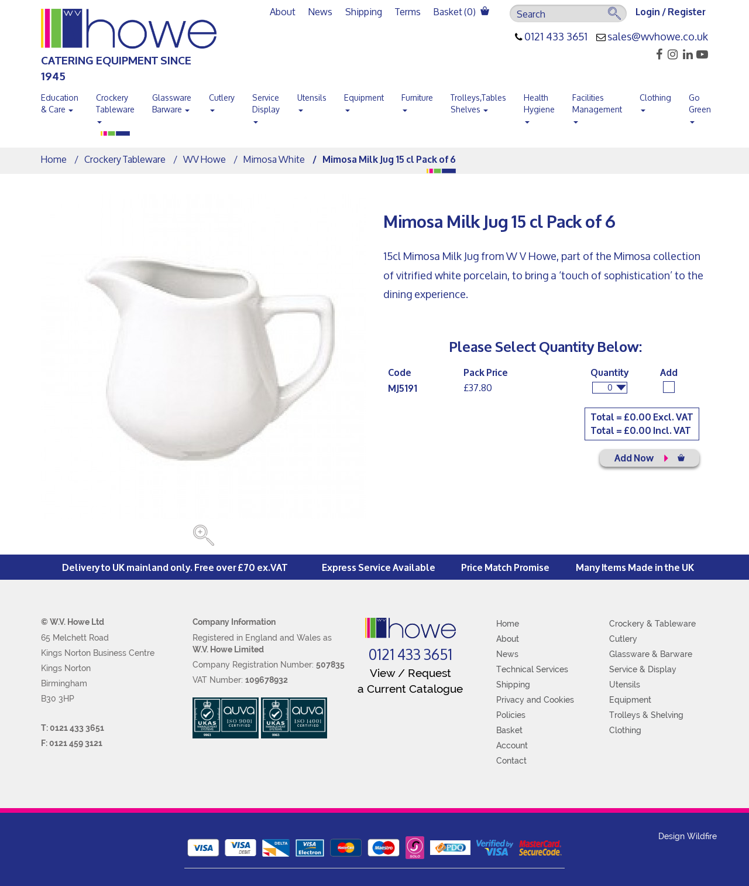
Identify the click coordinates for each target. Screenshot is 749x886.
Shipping (363, 11)
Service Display (266, 106)
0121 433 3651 (555, 37)
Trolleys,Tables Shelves (478, 103)
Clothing (655, 100)
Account (512, 745)
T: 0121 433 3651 (72, 728)
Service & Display (642, 669)
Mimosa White (274, 159)
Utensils (312, 100)
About (283, 11)
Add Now (649, 457)
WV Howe (204, 159)
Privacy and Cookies (535, 699)
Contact (511, 760)
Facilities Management (597, 106)
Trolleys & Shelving (646, 715)
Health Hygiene (539, 106)
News (320, 11)
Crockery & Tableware (652, 623)
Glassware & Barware (650, 654)
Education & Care (59, 103)
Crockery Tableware (115, 106)
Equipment (364, 100)
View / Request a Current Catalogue (410, 680)
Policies (510, 715)
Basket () (461, 11)
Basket (509, 730)
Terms (408, 11)
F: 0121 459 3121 (71, 743)
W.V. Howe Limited (228, 649)
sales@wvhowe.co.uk (657, 37)
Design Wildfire (687, 836)
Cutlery (222, 100)
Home (54, 159)
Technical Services (532, 669)
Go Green (700, 106)
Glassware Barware (171, 103)
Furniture (417, 100)
